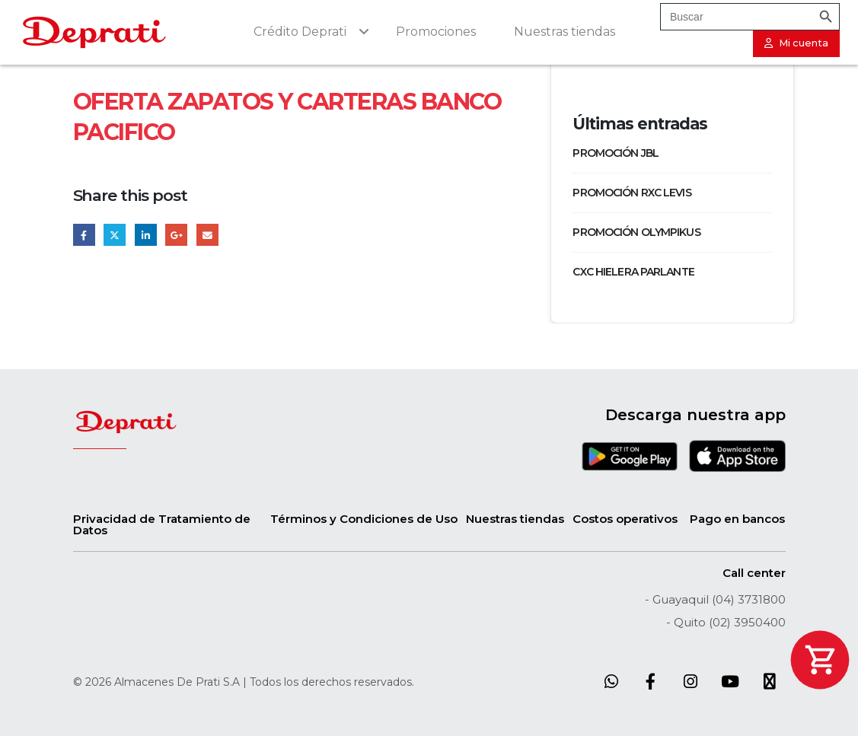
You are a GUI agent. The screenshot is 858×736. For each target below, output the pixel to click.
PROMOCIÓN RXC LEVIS (632, 192)
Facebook (84, 235)
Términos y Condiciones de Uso (364, 518)
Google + (176, 235)
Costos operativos (625, 518)
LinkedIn (146, 235)
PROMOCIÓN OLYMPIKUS (636, 232)
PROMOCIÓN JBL (616, 153)
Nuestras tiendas (515, 518)
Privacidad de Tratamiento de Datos (161, 524)
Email (207, 235)
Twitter (115, 235)
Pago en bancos (737, 518)
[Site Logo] (94, 32)
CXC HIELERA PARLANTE (633, 272)
